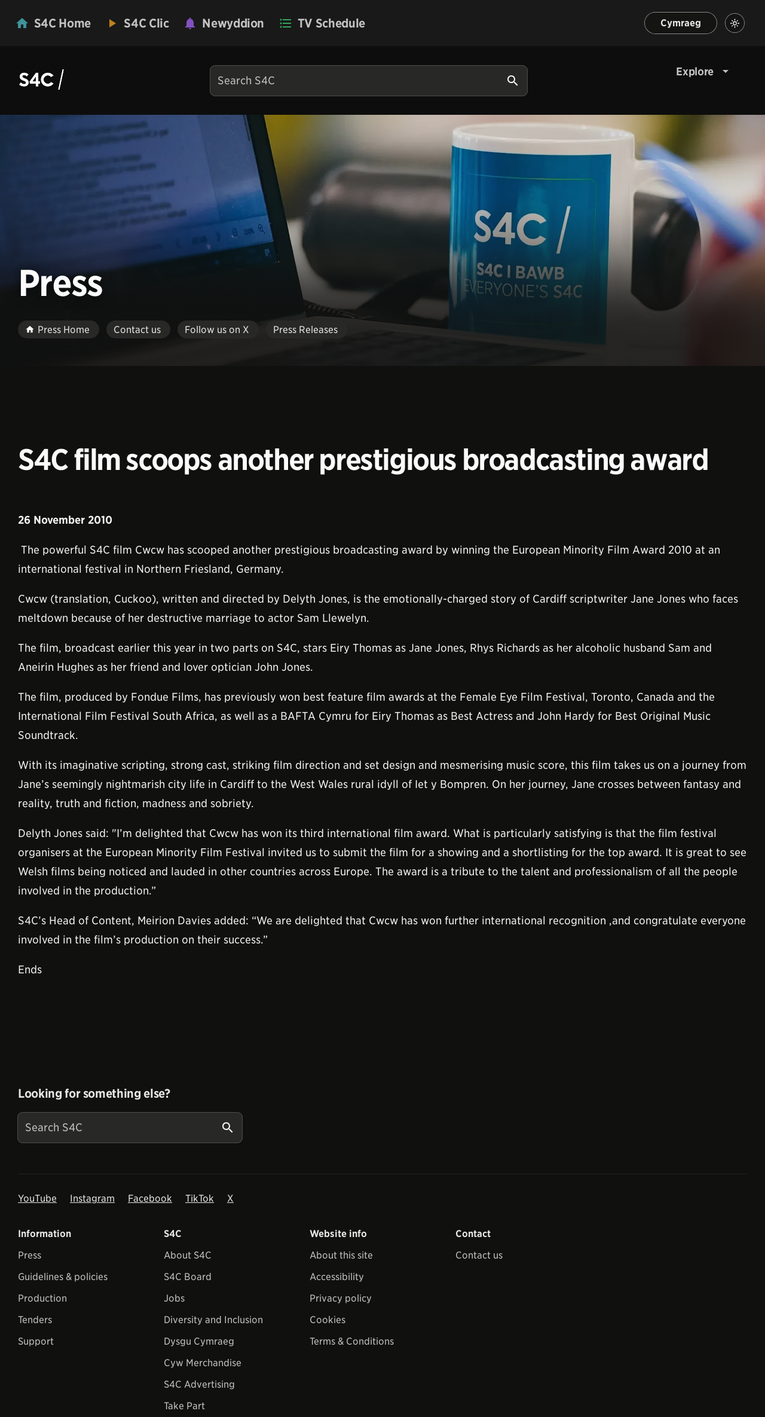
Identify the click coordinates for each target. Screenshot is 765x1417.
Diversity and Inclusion (213, 1320)
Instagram (92, 1198)
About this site (341, 1255)
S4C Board (188, 1276)
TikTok (199, 1198)
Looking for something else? (94, 1093)
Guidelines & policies (63, 1276)
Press (29, 1255)
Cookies (327, 1320)
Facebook (150, 1198)
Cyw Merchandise (202, 1363)
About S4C (188, 1255)
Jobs (174, 1298)
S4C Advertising (199, 1384)
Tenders (35, 1320)
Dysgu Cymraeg (199, 1341)
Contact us (479, 1255)
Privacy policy (341, 1298)
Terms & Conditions (352, 1341)
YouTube (37, 1198)
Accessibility (337, 1276)
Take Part (184, 1406)
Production (42, 1298)
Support (36, 1341)
